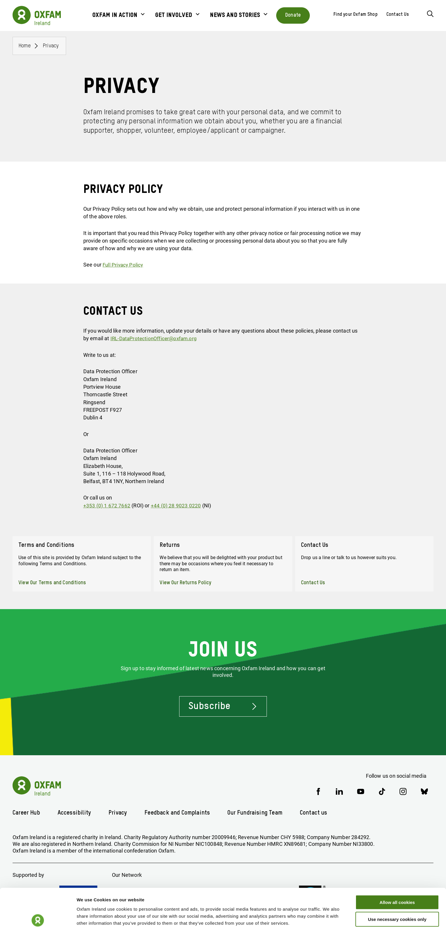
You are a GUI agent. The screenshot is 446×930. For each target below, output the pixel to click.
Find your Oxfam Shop (355, 14)
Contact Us (397, 14)
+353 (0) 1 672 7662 (106, 505)
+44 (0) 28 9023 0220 (176, 505)
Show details (306, 918)
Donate (293, 15)
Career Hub (26, 813)
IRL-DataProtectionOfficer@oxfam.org (155, 338)
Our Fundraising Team (257, 813)
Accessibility (74, 813)
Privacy (51, 46)
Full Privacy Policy (124, 265)
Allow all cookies (397, 878)
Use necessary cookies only (397, 895)
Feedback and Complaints (178, 813)
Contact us (316, 813)
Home (25, 46)
